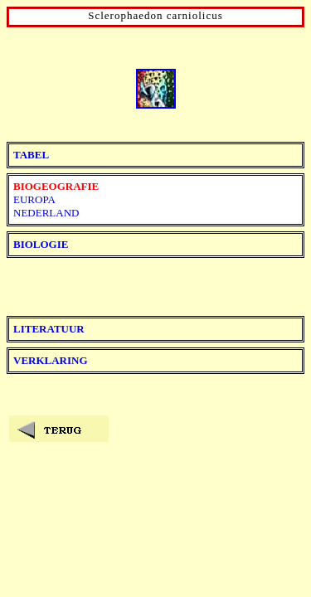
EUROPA (34, 199)
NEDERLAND (46, 212)
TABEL (31, 154)
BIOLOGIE (40, 244)
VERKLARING (50, 360)
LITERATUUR (49, 329)
